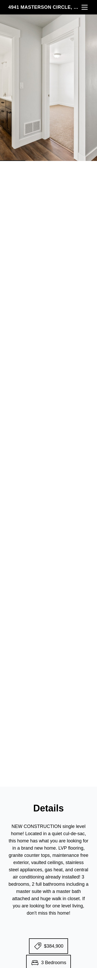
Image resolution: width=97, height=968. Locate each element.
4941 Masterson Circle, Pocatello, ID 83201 (44, 7)
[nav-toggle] (84, 7)
